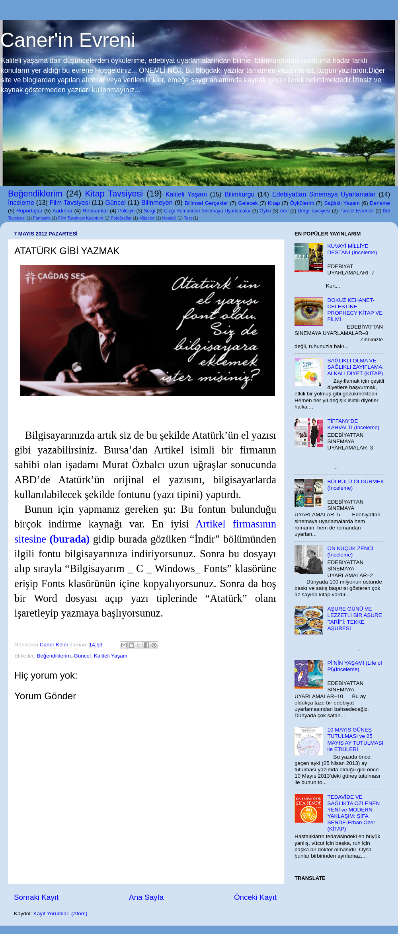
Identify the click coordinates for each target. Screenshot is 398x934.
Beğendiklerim (35, 193)
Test (188, 218)
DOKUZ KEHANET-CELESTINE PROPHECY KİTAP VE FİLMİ (354, 310)
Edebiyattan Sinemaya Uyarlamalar (324, 194)
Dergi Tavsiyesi (314, 211)
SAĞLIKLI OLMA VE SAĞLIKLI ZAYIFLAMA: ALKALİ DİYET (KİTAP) (355, 367)
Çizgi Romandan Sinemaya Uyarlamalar (207, 211)
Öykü (265, 211)
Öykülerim (302, 203)
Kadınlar (62, 211)
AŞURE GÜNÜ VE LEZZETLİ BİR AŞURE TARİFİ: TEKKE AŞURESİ (354, 618)
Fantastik (42, 218)
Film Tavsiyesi (70, 202)
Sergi (149, 211)
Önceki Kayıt (255, 897)
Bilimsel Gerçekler (206, 203)
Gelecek (248, 203)
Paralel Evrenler (356, 211)
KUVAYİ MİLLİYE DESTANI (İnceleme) (352, 249)
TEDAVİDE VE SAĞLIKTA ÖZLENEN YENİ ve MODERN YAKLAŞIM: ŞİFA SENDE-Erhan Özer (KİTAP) (353, 813)
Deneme (380, 203)
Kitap (274, 203)
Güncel (115, 202)
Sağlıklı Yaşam (341, 203)
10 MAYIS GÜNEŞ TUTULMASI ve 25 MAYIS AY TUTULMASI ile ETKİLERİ (355, 739)
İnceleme (21, 202)
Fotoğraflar (121, 218)
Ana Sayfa (146, 897)
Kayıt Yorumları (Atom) (60, 913)
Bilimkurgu (239, 194)
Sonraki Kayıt (36, 897)
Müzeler (146, 218)
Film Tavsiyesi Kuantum (80, 218)
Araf (284, 211)
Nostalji (169, 218)
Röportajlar (29, 211)
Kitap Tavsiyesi (114, 193)
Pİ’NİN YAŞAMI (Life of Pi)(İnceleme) (354, 666)
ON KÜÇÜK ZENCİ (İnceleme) (350, 551)
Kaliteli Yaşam (186, 194)
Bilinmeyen (157, 202)
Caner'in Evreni (67, 40)
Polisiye (126, 211)
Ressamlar (95, 211)
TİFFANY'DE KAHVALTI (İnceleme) (353, 424)
